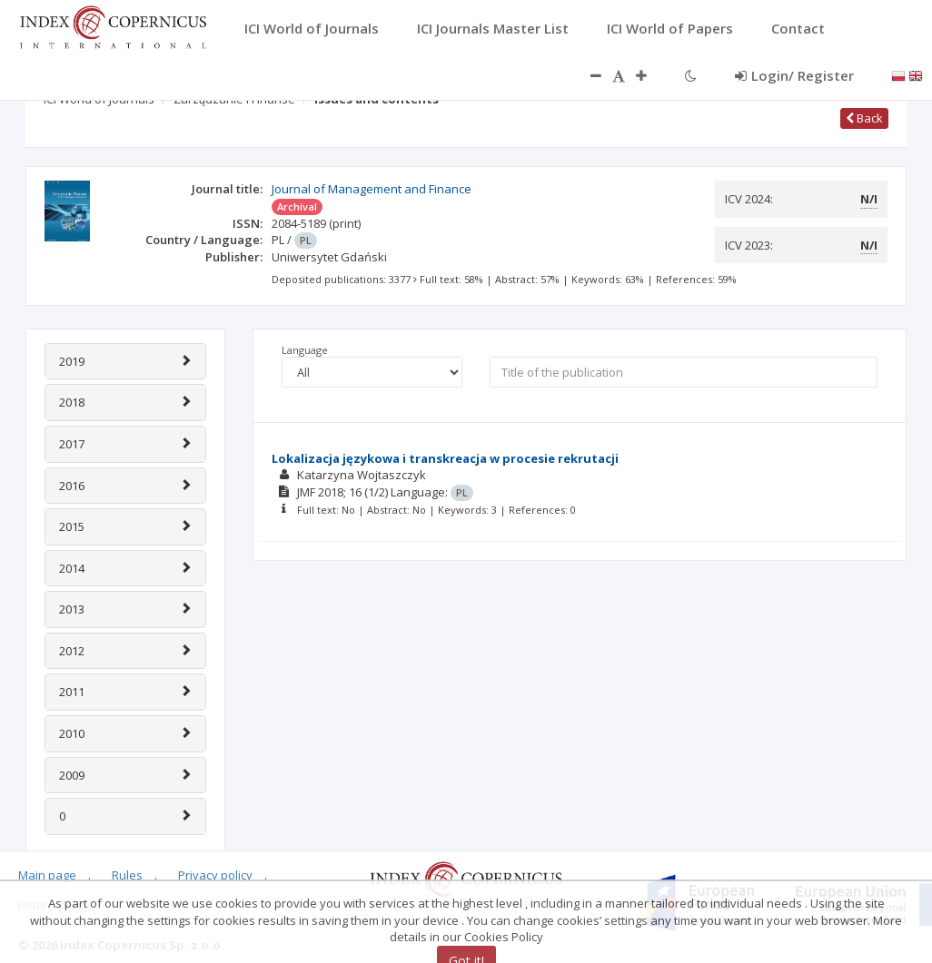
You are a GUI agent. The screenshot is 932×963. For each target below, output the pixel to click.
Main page (47, 875)
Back (864, 118)
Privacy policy (215, 875)
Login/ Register (794, 75)
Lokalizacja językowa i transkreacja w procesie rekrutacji (445, 458)
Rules (127, 875)
